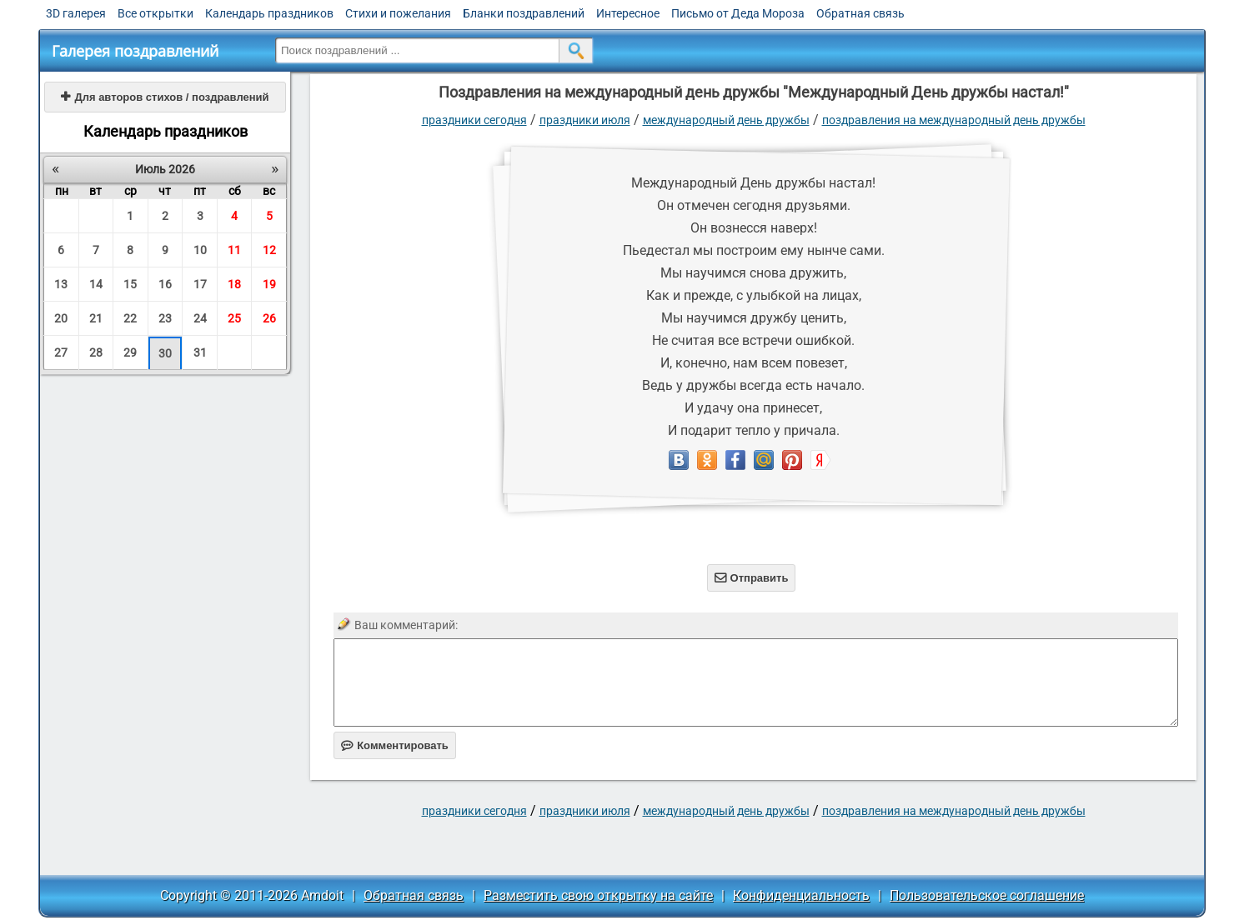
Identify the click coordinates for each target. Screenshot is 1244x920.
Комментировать (395, 745)
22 (130, 318)
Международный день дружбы (726, 120)
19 (269, 284)
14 (96, 284)
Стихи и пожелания (398, 13)
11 (234, 250)
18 (234, 284)
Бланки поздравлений (523, 13)
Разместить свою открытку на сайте (598, 895)
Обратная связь (860, 13)
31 (200, 352)
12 (269, 250)
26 (269, 318)
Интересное (628, 13)
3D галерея (76, 13)
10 (200, 250)
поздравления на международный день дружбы (954, 120)
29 (130, 352)
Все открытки (155, 13)
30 (165, 353)
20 (61, 318)
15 (130, 284)
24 (200, 318)
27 (61, 352)
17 (200, 284)
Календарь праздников (269, 13)
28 (96, 352)
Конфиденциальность (801, 895)
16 (165, 284)
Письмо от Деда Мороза (738, 13)
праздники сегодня (474, 120)
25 (234, 318)
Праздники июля (584, 120)
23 (165, 318)
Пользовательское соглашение (987, 895)
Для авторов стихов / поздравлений (164, 97)
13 (61, 284)
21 (96, 318)
